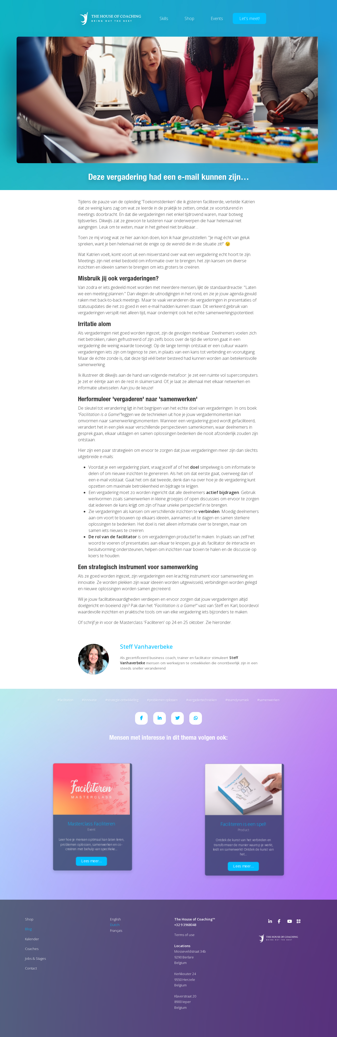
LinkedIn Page (271, 922)
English (115, 919)
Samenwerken (269, 700)
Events (217, 18)
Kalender (32, 939)
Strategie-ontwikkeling (122, 700)
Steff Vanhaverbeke (146, 646)
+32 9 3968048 (185, 924)
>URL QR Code (300, 922)
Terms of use (184, 934)
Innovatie (90, 700)
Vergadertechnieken (202, 700)
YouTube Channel (290, 922)
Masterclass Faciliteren (91, 823)
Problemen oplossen (163, 700)
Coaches (31, 948)
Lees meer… (91, 861)
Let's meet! (249, 18)
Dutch (115, 924)
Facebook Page (281, 922)
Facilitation (66, 700)
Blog (28, 929)
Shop (189, 18)
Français (116, 930)
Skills (164, 18)
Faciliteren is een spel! (243, 824)
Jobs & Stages (35, 958)
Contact (31, 968)
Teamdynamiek (238, 700)
